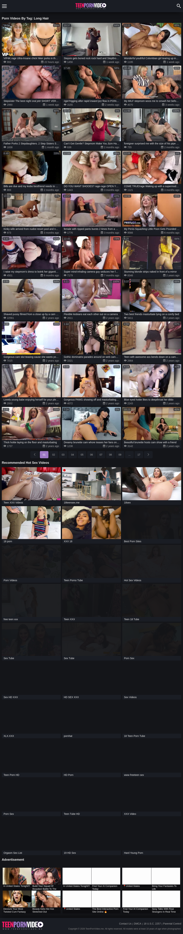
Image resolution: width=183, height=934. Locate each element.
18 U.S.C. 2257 (152, 923)
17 (138, 454)
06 (91, 454)
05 (82, 454)
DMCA (137, 923)
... (129, 454)
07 (101, 454)
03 (63, 454)
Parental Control (172, 923)
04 (72, 454)
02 (53, 454)
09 (119, 454)
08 (110, 454)
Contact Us (125, 923)
